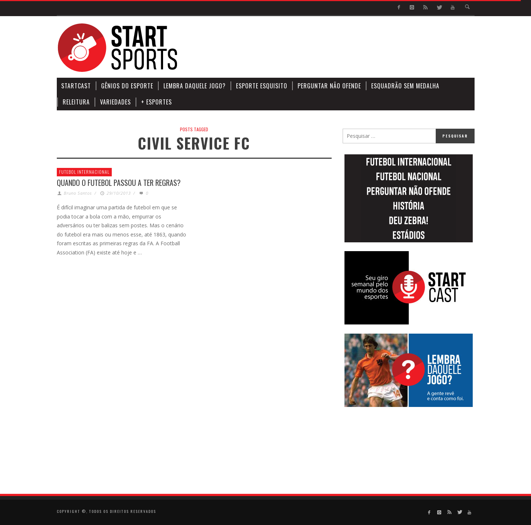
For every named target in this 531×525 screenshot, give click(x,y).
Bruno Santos (78, 193)
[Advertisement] (341, 47)
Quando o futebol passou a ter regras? (119, 182)
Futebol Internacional (84, 172)
